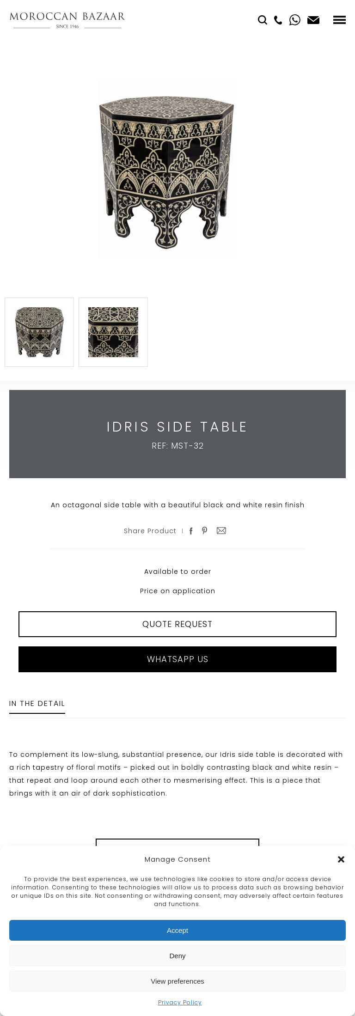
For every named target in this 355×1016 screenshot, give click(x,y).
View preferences (177, 981)
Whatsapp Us (177, 659)
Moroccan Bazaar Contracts (67, 20)
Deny (177, 956)
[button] (341, 859)
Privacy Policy (180, 1002)
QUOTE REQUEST (177, 624)
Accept (177, 930)
